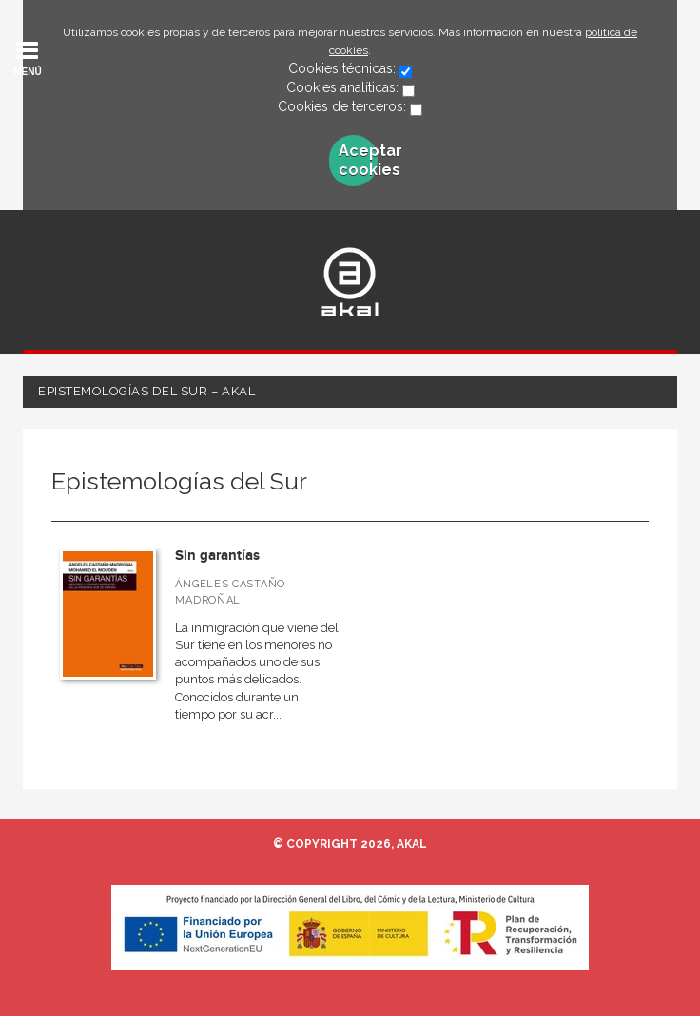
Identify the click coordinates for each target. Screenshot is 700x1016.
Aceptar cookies (358, 160)
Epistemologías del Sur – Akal (146, 391)
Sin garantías (217, 555)
